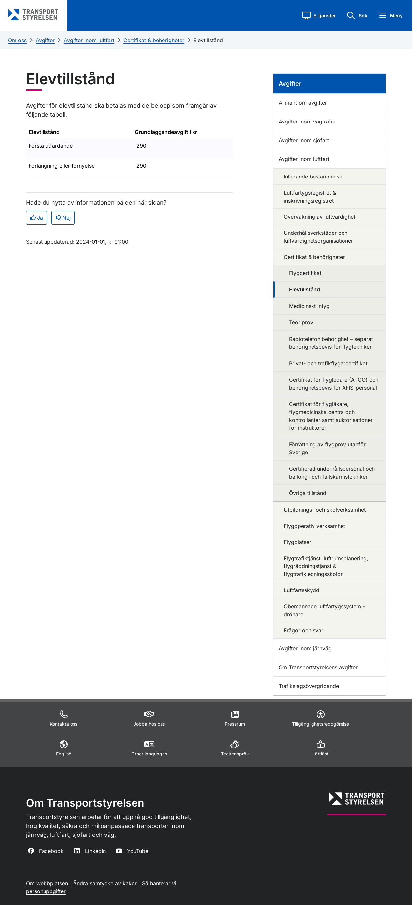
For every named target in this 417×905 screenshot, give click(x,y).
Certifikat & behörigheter (153, 40)
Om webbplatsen (47, 883)
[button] (319, 15)
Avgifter (45, 40)
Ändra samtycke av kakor (105, 883)
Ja (36, 217)
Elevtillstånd (208, 40)
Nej (63, 217)
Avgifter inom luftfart (89, 40)
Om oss (17, 40)
